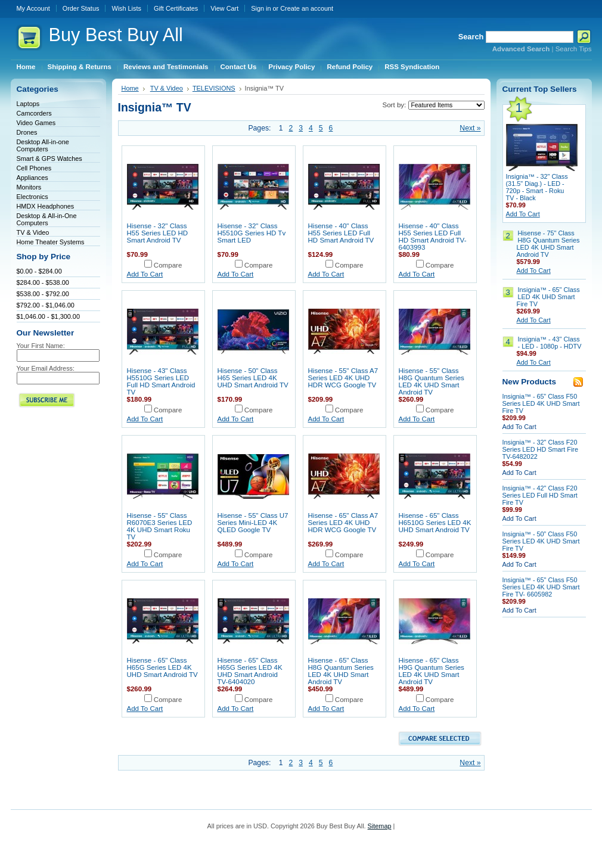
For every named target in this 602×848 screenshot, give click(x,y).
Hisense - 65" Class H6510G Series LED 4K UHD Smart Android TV (435, 522)
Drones (27, 132)
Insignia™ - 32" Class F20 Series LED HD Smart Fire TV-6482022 (540, 449)
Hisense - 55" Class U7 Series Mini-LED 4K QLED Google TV (253, 522)
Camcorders (34, 113)
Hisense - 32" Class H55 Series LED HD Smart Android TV (157, 233)
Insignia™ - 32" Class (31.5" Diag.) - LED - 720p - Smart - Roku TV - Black (537, 187)
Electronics (32, 196)
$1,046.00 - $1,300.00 (48, 316)
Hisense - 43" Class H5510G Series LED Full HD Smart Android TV (161, 381)
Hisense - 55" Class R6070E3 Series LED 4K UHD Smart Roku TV (160, 526)
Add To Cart (145, 274)
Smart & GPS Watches (49, 158)
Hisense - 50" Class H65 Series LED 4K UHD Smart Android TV (253, 378)
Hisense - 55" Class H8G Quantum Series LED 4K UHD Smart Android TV (431, 381)
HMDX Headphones (46, 206)
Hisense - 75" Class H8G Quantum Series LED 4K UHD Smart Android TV (548, 243)
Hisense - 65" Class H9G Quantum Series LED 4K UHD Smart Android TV (431, 671)
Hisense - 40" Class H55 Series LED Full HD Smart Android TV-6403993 (433, 236)
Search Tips (574, 48)
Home (130, 88)
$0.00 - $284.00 (39, 271)
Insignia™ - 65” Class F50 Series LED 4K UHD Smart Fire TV (541, 403)
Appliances (32, 177)
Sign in (261, 8)
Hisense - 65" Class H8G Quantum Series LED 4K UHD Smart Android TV (341, 671)
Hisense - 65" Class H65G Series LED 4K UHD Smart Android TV (162, 667)
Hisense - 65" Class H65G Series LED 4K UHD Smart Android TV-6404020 (250, 671)
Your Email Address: (46, 368)
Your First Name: (41, 345)
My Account (33, 8)
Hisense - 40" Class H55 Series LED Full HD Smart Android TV (341, 233)
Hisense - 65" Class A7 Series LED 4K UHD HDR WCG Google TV (343, 522)
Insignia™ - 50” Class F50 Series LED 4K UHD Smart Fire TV (541, 541)
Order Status (81, 8)
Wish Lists (126, 8)
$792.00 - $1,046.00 (46, 305)
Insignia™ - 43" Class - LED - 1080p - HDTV (550, 343)
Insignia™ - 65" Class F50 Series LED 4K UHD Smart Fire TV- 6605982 (541, 587)
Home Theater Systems (51, 242)
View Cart (224, 8)
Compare (168, 265)
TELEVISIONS (214, 88)
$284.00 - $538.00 (43, 282)
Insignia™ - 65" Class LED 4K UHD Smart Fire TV (548, 296)
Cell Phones (34, 168)
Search (471, 36)
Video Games (36, 122)
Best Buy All (116, 34)
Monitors (29, 187)
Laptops (28, 103)
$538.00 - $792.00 (43, 293)
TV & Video (33, 232)
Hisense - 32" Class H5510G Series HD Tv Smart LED (252, 233)
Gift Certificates (176, 8)
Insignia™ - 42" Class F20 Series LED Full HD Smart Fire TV (540, 495)
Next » (470, 128)
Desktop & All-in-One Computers (47, 219)
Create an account (306, 8)
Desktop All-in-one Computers (43, 145)
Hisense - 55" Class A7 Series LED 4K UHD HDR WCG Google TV (343, 378)
